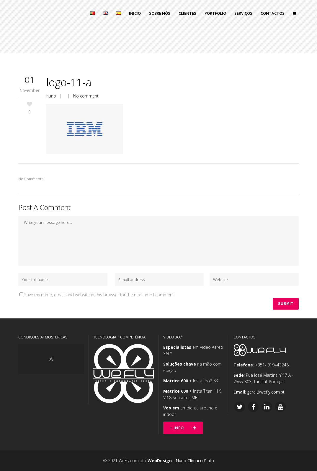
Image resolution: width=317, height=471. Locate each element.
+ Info (183, 427)
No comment (86, 96)
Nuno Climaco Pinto (195, 460)
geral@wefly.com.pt (266, 392)
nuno (51, 96)
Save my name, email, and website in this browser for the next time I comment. (99, 295)
